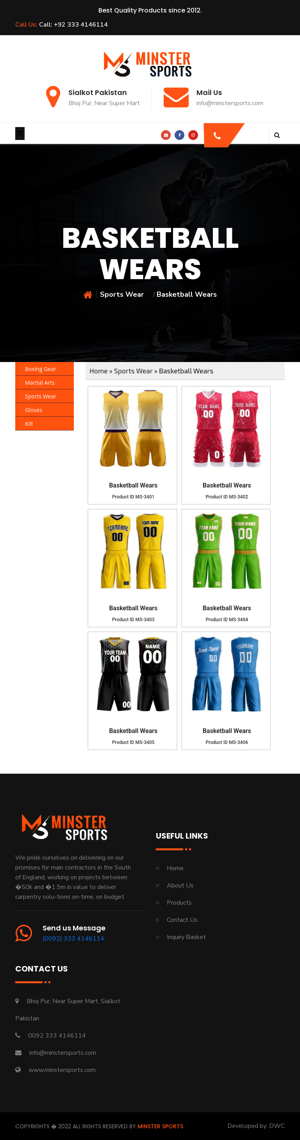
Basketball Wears (133, 485)
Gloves (33, 410)
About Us (180, 885)
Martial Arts (40, 382)
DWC (277, 1126)
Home (98, 370)
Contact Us (182, 920)
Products (179, 902)
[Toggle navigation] (20, 133)
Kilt (29, 423)
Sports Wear (122, 294)
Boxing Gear (40, 369)
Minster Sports (160, 1126)
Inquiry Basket (186, 937)
